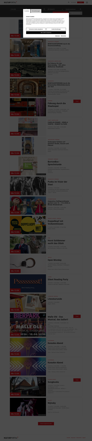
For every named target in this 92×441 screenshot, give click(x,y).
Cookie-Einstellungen (56, 29)
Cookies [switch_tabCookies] (26, 11)
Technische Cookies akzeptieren (36, 29)
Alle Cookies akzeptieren (46, 32)
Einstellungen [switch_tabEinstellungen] (36, 11)
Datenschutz (63, 35)
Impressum (57, 35)
